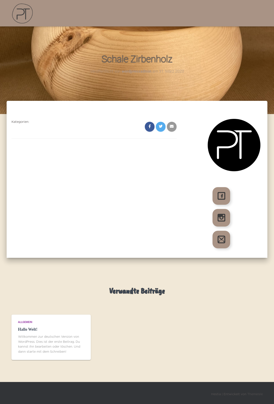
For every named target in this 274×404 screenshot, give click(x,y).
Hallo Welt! (27, 329)
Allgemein (25, 322)
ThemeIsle (255, 394)
